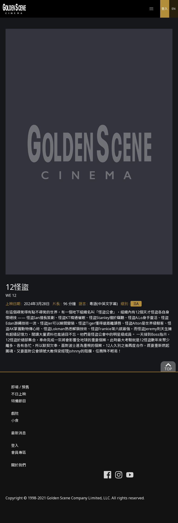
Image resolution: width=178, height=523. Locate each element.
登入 (165, 8)
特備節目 (18, 401)
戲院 (15, 413)
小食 (15, 420)
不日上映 (18, 394)
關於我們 (18, 465)
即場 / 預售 (20, 387)
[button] (151, 9)
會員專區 (18, 452)
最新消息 (18, 433)
